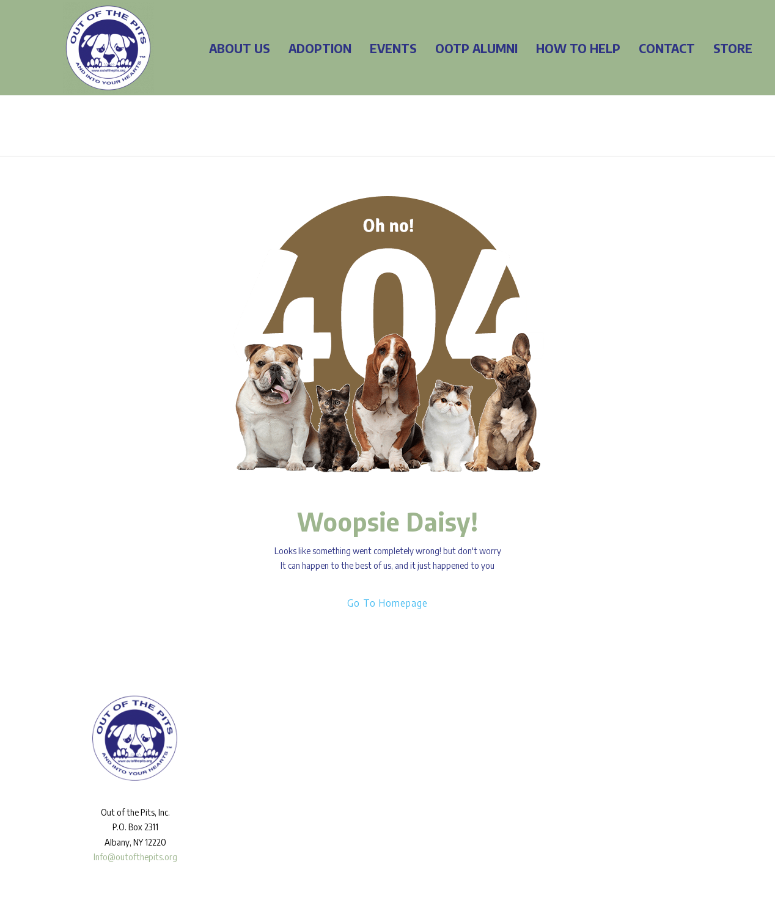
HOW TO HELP (578, 48)
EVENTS (393, 48)
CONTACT (667, 48)
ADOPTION (319, 48)
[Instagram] (547, 722)
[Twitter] (564, 722)
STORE (732, 48)
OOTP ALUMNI (476, 48)
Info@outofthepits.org (135, 857)
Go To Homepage (387, 603)
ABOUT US (239, 48)
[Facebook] (529, 722)
